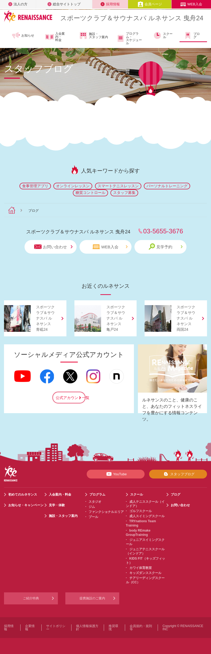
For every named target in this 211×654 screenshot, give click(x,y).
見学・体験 (57, 505)
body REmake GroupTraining (138, 533)
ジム (92, 507)
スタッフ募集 (124, 192)
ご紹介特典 (31, 598)
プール (93, 517)
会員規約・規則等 (141, 627)
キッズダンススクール (145, 573)
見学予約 (165, 246)
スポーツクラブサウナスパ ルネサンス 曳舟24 (131, 18)
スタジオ (95, 502)
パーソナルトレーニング (167, 186)
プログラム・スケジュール (129, 38)
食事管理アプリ (35, 186)
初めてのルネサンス (22, 494)
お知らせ (22, 35)
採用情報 (110, 4)
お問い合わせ (53, 246)
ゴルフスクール (140, 511)
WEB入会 (191, 4)
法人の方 (17, 4)
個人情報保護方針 (87, 627)
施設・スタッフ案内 (93, 35)
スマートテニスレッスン (118, 186)
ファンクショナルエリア (106, 512)
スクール (163, 35)
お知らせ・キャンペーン (25, 505)
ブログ (192, 35)
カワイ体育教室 (140, 568)
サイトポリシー (55, 627)
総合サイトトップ (64, 4)
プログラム (97, 494)
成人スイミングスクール (147, 516)
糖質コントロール (90, 192)
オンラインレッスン (73, 186)
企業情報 (30, 627)
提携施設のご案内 (92, 598)
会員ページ (150, 4)
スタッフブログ (178, 474)
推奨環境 (113, 627)
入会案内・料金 (55, 37)
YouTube (116, 474)
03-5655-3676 (163, 231)
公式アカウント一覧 (71, 398)
